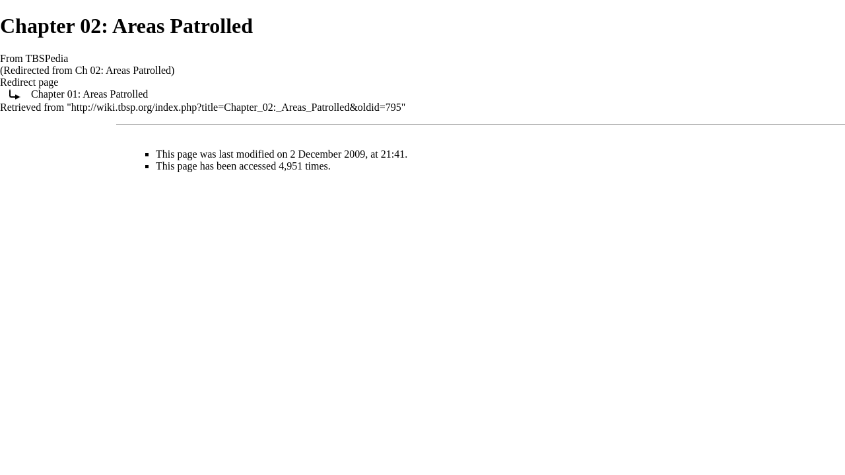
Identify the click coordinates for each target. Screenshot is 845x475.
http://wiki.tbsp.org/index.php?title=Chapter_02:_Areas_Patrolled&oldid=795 (236, 107)
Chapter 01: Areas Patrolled (89, 94)
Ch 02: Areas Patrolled (123, 70)
